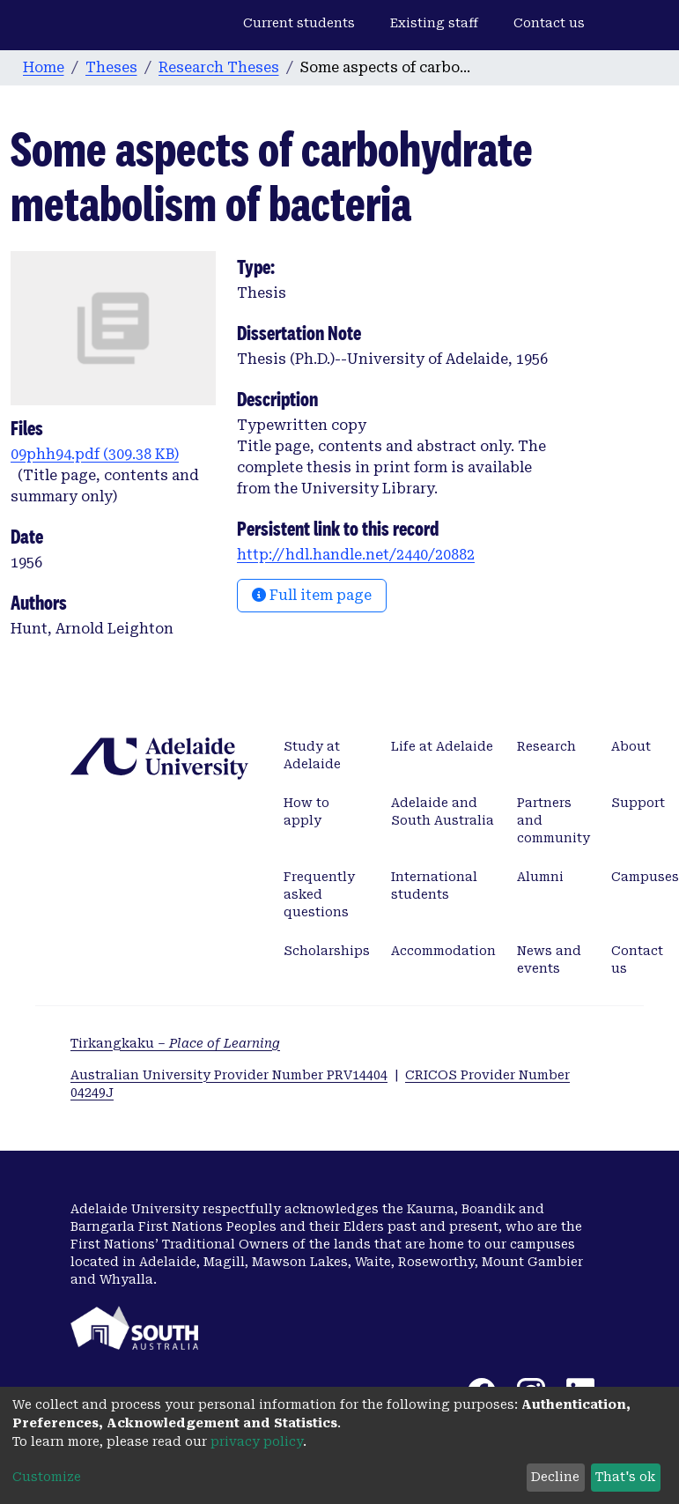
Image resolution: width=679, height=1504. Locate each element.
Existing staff (434, 23)
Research (546, 746)
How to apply (306, 811)
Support (638, 803)
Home (43, 67)
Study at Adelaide (312, 755)
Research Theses (219, 67)
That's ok (625, 1477)
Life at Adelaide (442, 746)
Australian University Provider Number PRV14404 (228, 1075)
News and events (549, 959)
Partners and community (553, 820)
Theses (111, 67)
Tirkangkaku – (175, 1043)
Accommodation (443, 951)
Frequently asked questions (319, 894)
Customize (46, 1477)
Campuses (645, 877)
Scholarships (327, 951)
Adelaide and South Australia (442, 811)
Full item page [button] (312, 595)
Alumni (540, 877)
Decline (555, 1477)
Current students (299, 23)
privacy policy (256, 1441)
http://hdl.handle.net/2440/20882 (356, 554)
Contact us (549, 23)
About (631, 746)
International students (434, 885)
